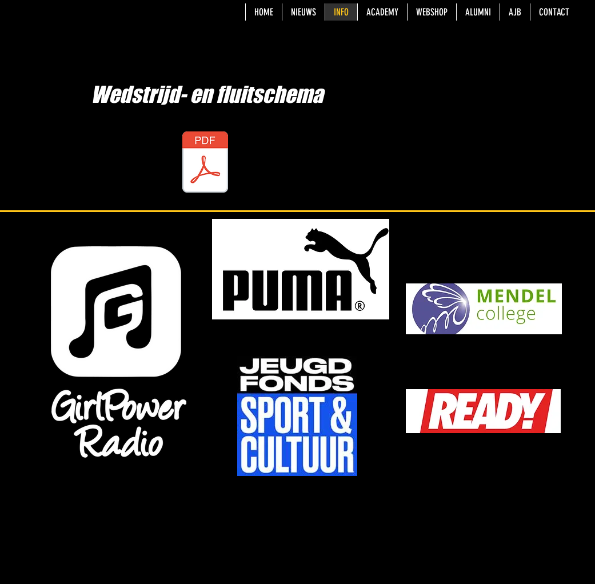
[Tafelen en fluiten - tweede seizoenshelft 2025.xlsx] (205, 163)
